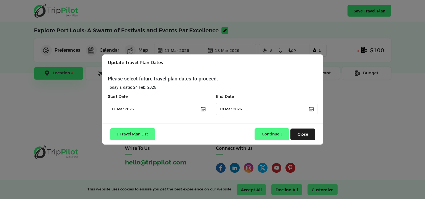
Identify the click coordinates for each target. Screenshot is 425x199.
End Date (225, 96)
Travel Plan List (132, 134)
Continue (272, 134)
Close (303, 134)
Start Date (118, 96)
